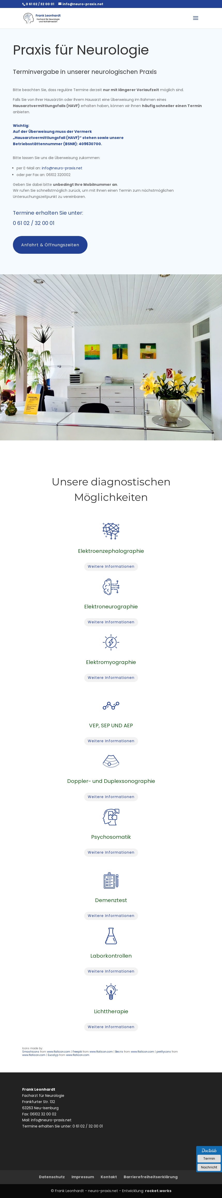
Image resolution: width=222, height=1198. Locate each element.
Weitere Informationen (111, 566)
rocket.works (158, 1190)
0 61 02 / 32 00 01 (33, 223)
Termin (209, 1158)
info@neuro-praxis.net (62, 168)
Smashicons (30, 1052)
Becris (119, 1052)
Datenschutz (52, 1176)
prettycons (163, 1052)
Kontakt (109, 1176)
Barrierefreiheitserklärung (151, 1176)
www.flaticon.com (58, 1052)
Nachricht (209, 1167)
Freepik (77, 1052)
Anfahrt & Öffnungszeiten (50, 245)
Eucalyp (53, 1055)
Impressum (83, 1176)
